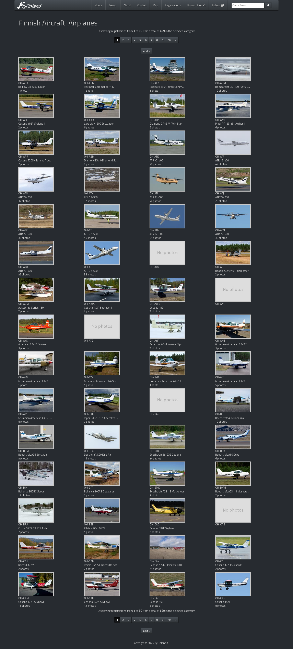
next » (146, 51)
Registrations (173, 5)
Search (113, 5)
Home (98, 5)
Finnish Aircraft (196, 5)
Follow (218, 5)
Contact (141, 5)
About (127, 5)
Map (155, 5)
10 (169, 40)
